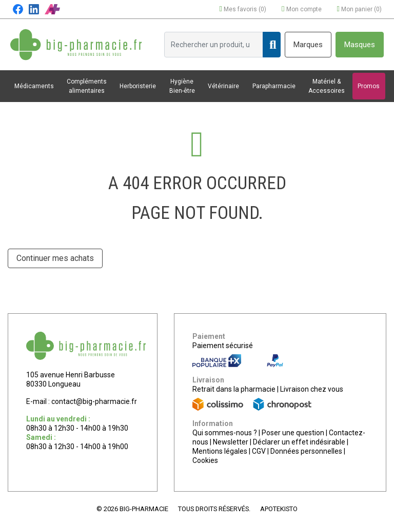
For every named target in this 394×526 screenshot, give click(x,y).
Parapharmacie (274, 86)
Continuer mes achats (55, 258)
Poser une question (293, 433)
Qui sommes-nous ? (224, 433)
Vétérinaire (223, 86)
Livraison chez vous (311, 389)
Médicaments (34, 86)
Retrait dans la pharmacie (233, 389)
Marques (308, 44)
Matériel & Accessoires (326, 86)
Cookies (205, 460)
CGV (259, 451)
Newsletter (230, 442)
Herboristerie (138, 86)
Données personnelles (306, 451)
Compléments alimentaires (87, 86)
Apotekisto (279, 509)
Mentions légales (219, 451)
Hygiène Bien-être (182, 86)
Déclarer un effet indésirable (299, 442)
